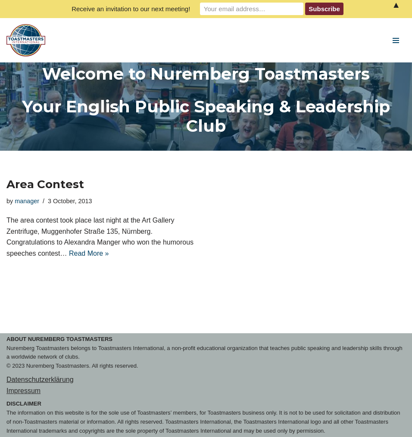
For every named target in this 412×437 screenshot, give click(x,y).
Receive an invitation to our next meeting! (131, 8)
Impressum (23, 390)
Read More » (89, 253)
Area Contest (45, 184)
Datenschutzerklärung (40, 379)
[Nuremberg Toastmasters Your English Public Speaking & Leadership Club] (28, 40)
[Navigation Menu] (396, 40)
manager (27, 201)
